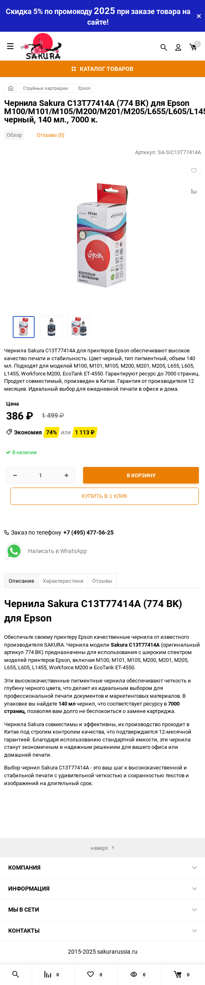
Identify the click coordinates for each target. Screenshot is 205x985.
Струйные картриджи (45, 88)
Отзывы (102, 580)
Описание (21, 580)
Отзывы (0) (51, 134)
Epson (84, 88)
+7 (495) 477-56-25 (88, 532)
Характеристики (63, 580)
